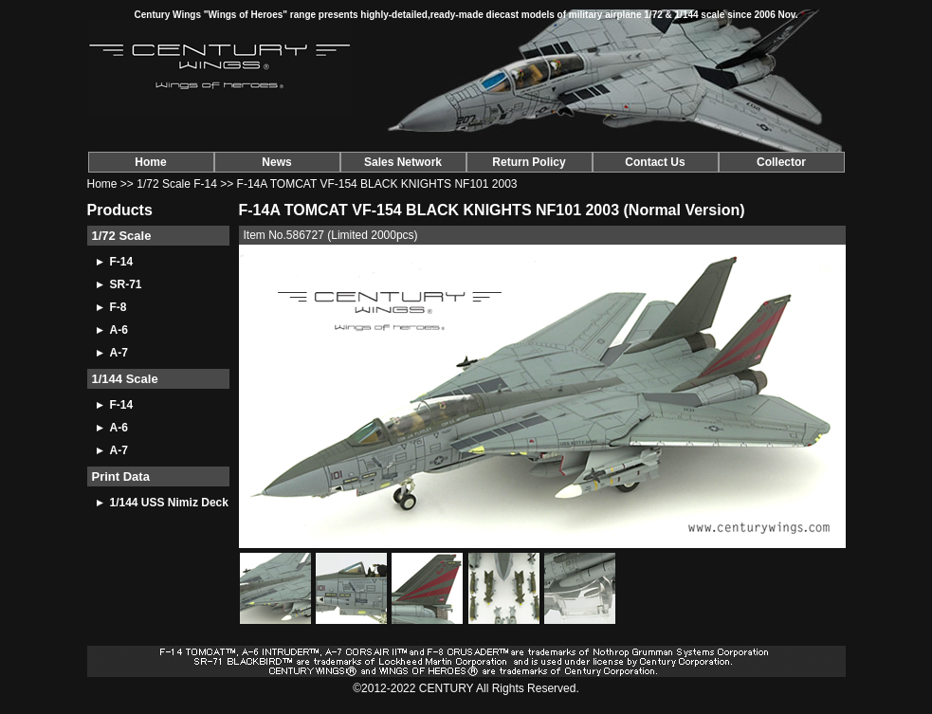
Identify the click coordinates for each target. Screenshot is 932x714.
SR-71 (126, 284)
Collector (781, 162)
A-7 (119, 352)
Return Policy (528, 162)
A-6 (119, 330)
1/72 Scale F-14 (177, 184)
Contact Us (655, 162)
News (276, 162)
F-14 (122, 261)
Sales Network (403, 162)
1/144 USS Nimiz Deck (169, 502)
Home (150, 162)
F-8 (118, 307)
